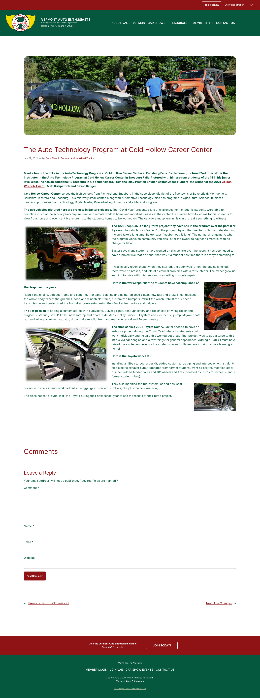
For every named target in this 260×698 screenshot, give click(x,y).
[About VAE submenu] (129, 23)
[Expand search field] (251, 4)
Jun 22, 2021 (31, 158)
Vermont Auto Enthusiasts (65, 20)
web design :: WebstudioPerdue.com (130, 688)
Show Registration (234, 4)
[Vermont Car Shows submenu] (167, 23)
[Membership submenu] (212, 23)
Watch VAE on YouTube (130, 663)
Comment (31, 487)
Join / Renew (212, 4)
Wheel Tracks (86, 158)
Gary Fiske (51, 158)
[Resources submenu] (189, 23)
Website (29, 557)
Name (29, 526)
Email (28, 542)
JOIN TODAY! (162, 645)
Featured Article (69, 158)
